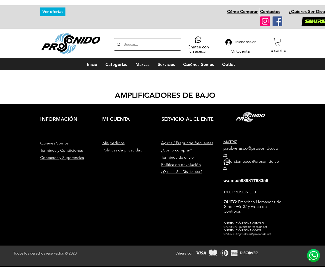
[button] (277, 41)
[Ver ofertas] (52, 11)
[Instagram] (265, 21)
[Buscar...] (147, 44)
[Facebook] (277, 21)
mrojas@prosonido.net (253, 227)
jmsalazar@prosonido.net (255, 234)
